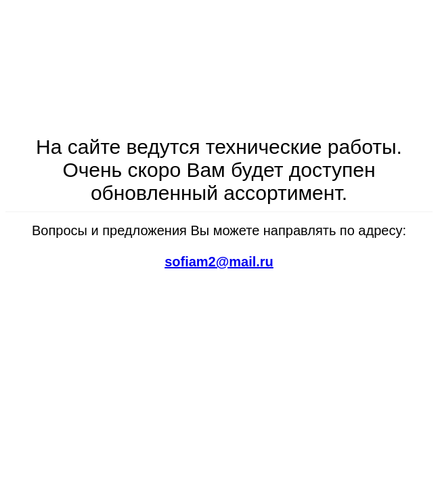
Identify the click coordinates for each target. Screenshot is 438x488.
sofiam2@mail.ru (219, 261)
